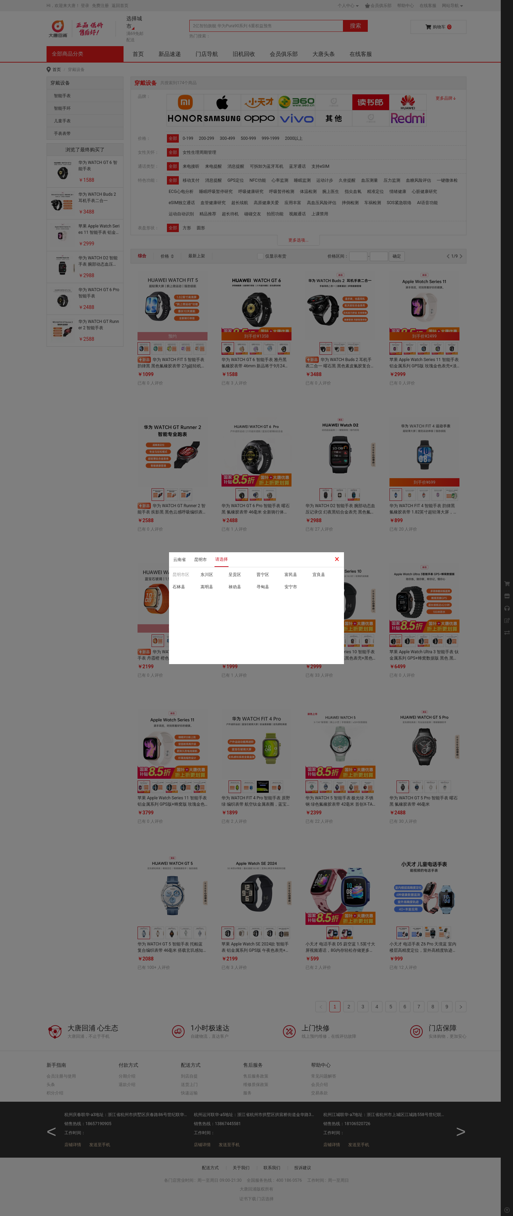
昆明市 (200, 559)
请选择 (221, 559)
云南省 (179, 559)
